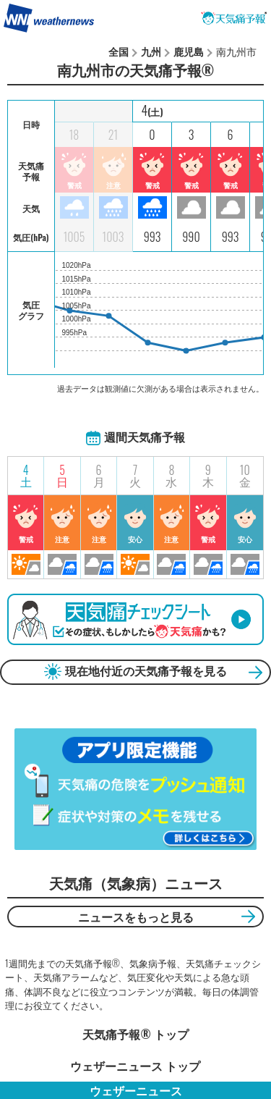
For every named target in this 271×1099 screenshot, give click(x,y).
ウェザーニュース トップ (135, 1065)
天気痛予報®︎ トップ (135, 1034)
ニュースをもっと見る (136, 916)
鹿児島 (188, 51)
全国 (118, 51)
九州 (151, 51)
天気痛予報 (234, 18)
